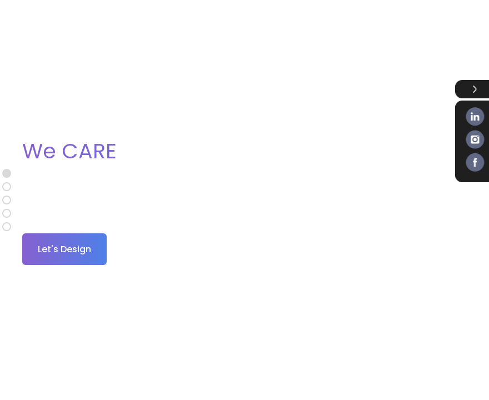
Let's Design (64, 249)
